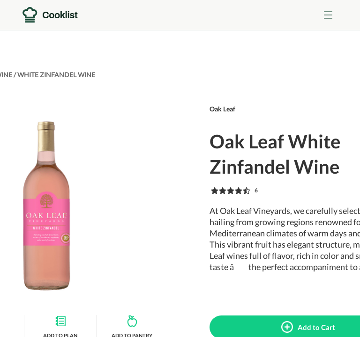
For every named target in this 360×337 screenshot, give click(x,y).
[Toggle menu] (328, 15)
